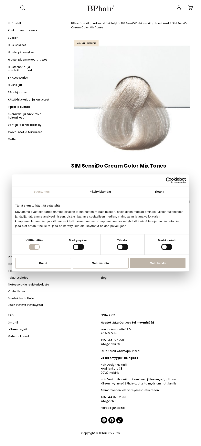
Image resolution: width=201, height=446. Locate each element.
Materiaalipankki (19, 336)
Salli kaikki (158, 263)
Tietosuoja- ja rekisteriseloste (28, 284)
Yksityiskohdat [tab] (100, 191)
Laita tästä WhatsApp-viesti (120, 351)
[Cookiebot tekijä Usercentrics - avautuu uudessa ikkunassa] (169, 180)
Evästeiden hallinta (21, 298)
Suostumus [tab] (42, 191)
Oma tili (13, 323)
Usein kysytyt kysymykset (25, 305)
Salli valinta (100, 263)
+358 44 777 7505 (113, 340)
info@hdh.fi (108, 401)
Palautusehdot (18, 278)
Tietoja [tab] (159, 191)
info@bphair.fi (110, 344)
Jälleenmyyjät (17, 329)
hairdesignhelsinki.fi (114, 408)
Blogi (104, 278)
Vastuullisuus (16, 291)
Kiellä (43, 263)
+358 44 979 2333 (113, 397)
